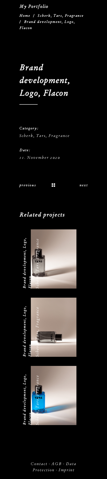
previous (27, 185)
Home (24, 16)
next (84, 185)
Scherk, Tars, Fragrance (61, 16)
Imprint (67, 470)
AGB (57, 463)
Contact (39, 463)
